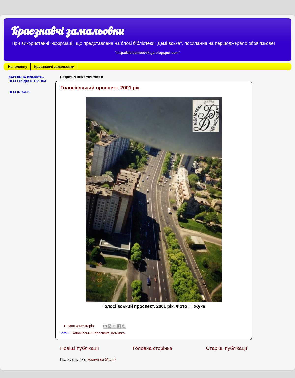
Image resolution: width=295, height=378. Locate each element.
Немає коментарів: (80, 326)
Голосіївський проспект (90, 333)
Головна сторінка (152, 348)
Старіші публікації (226, 348)
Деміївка (118, 333)
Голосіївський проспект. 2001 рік (100, 87)
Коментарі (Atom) (101, 359)
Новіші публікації (79, 348)
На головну (17, 67)
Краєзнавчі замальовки (67, 31)
